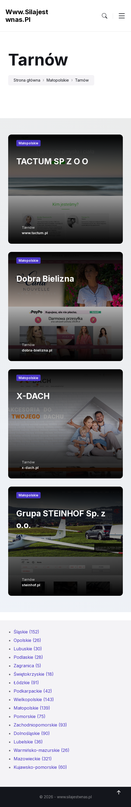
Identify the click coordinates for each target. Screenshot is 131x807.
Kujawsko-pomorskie (40, 767)
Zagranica (27, 665)
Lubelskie (28, 742)
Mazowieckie (33, 758)
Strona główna (27, 80)
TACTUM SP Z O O (52, 161)
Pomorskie (29, 716)
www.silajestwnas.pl (26, 15)
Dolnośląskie (32, 733)
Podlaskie (28, 657)
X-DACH (33, 396)
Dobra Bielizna (45, 279)
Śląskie (26, 632)
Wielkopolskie (34, 699)
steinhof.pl (31, 585)
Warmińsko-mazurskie (41, 750)
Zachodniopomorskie (40, 725)
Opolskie (27, 640)
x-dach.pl (30, 467)
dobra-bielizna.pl (37, 350)
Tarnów (82, 80)
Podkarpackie (33, 691)
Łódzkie (26, 682)
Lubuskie (28, 648)
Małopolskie (57, 80)
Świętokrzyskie (34, 674)
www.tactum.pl (35, 233)
